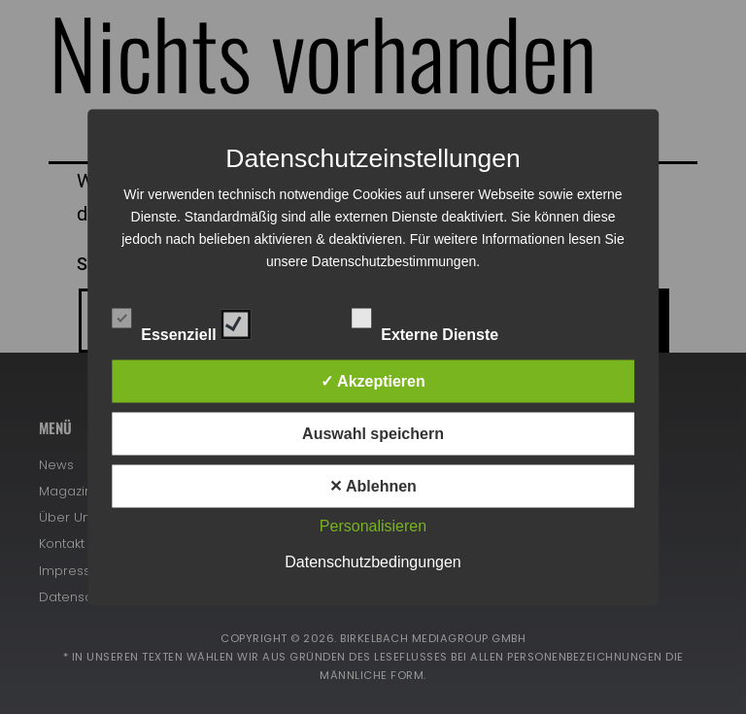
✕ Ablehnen (373, 485)
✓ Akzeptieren (373, 380)
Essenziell (181, 320)
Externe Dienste (442, 320)
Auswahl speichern (373, 433)
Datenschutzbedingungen (372, 561)
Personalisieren (373, 525)
